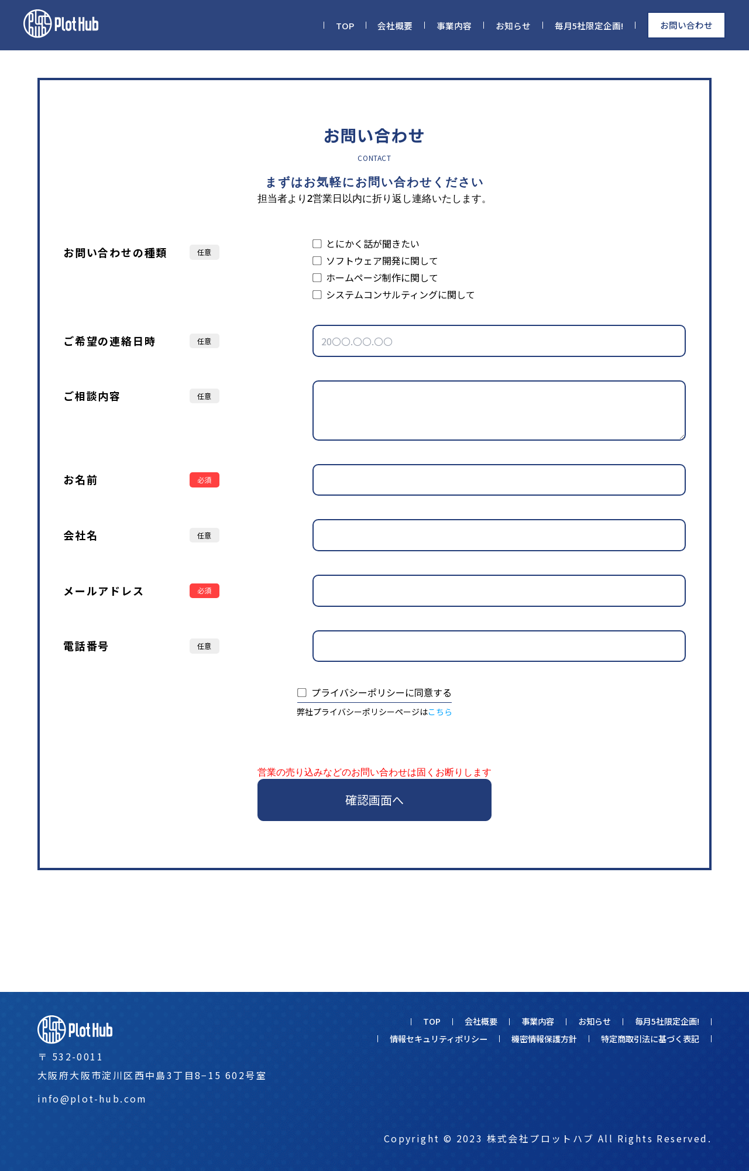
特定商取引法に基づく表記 (650, 1039)
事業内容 (454, 25)
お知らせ (513, 25)
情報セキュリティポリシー (438, 1039)
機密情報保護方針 (544, 1039)
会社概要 (395, 25)
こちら (440, 711)
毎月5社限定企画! (589, 25)
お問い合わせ (686, 25)
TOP (345, 25)
